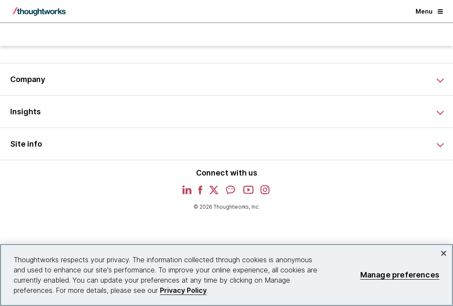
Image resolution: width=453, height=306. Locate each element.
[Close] (443, 253)
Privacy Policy (183, 290)
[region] (226, 275)
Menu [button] (429, 11)
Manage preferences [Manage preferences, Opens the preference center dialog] (399, 274)
